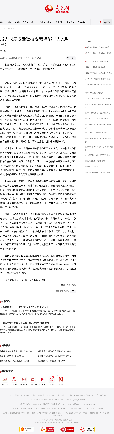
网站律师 (87, 395)
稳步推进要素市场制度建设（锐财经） (15, 361)
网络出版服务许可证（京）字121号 (76, 413)
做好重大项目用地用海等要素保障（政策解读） (57, 351)
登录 (109, 22)
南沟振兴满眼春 (92, 167)
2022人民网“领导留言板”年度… (98, 155)
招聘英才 (41, 395)
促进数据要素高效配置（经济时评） (52, 361)
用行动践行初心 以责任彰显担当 (98, 113)
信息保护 (95, 395)
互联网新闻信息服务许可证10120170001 (25, 408)
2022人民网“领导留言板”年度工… (98, 61)
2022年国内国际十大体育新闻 (97, 133)
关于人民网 (25, 395)
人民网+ (14, 380)
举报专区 (59, 22)
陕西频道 (11, 29)
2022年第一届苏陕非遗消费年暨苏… (99, 79)
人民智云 (51, 380)
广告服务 (48, 395)
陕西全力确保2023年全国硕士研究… (99, 172)
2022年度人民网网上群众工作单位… (99, 73)
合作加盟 (56, 395)
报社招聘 (33, 395)
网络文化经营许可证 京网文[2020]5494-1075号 (47, 413)
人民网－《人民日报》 (33, 58)
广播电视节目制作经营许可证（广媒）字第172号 (86, 408)
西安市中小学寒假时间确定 (95, 67)
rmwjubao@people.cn (88, 404)
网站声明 (79, 395)
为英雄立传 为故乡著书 (96, 161)
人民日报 (5, 380)
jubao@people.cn (79, 400)
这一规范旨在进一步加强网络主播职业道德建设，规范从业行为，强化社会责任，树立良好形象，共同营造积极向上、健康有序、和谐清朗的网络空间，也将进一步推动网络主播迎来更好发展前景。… (37, 330)
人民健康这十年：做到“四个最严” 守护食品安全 (24, 307)
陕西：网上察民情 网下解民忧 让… (98, 99)
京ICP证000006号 (96, 413)
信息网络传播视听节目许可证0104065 (16, 413)
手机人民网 (23, 380)
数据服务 (72, 395)
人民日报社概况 (13, 395)
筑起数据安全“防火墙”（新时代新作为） (16, 351)
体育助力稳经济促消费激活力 (12, 356)
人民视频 (42, 380)
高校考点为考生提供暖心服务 (97, 118)
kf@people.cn (36, 404)
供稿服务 (64, 395)
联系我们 (102, 395)
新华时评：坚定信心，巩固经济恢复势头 (54, 356)
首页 (2, 22)
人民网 (2, 29)
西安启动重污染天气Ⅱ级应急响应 (97, 47)
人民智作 (61, 380)
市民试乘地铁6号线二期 (94, 93)
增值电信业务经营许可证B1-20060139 (54, 408)
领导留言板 (33, 380)
